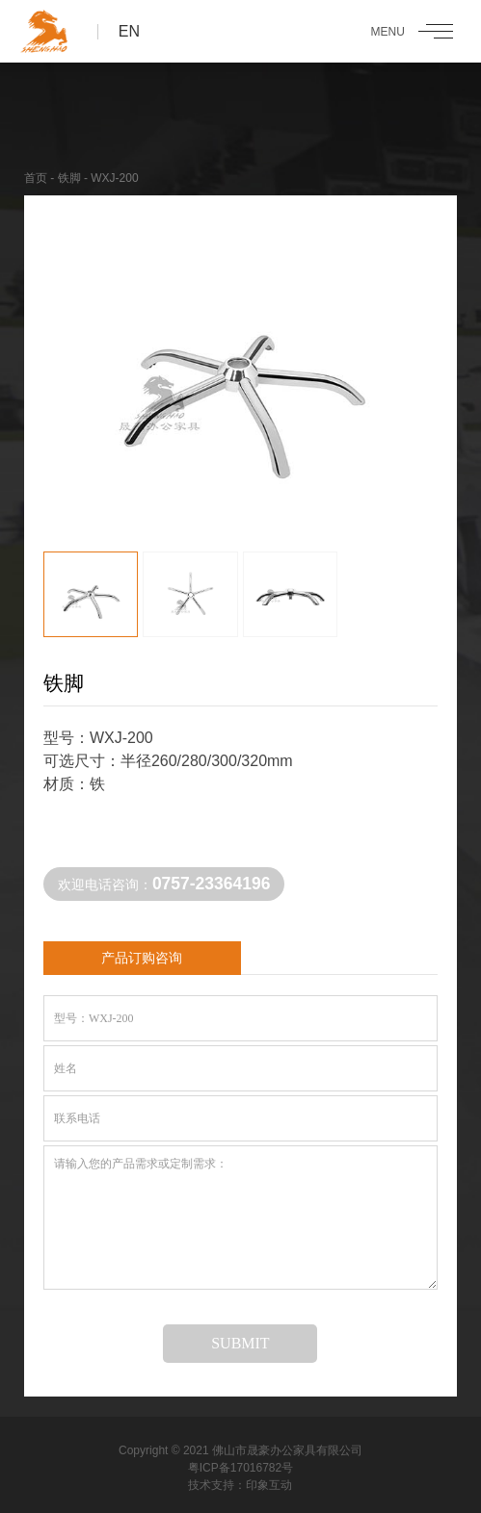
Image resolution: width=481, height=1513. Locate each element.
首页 (35, 178)
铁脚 (69, 178)
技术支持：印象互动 (240, 1485)
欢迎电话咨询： (164, 883)
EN (129, 31)
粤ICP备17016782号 (240, 1468)
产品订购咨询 (141, 957)
